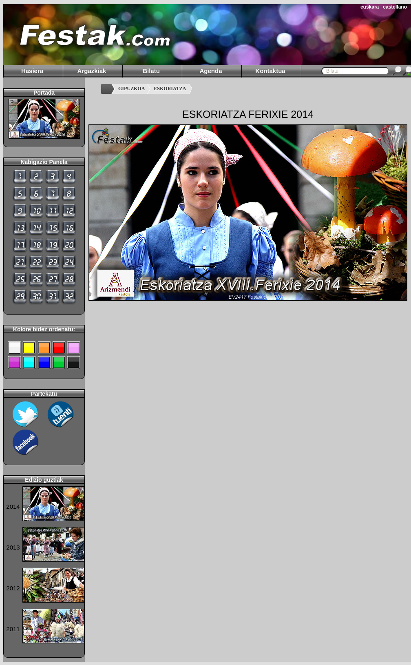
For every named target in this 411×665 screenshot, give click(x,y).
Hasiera (32, 70)
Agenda (210, 70)
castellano (395, 7)
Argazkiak (91, 70)
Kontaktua (270, 70)
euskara (369, 7)
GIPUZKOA (131, 88)
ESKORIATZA (170, 88)
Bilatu (151, 70)
